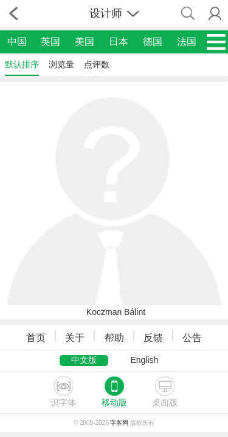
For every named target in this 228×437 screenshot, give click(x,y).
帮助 (114, 338)
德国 (152, 41)
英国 (50, 41)
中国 (17, 41)
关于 (75, 338)
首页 (36, 338)
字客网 (119, 422)
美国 (84, 41)
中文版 (84, 360)
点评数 (96, 64)
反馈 (153, 338)
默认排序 (22, 64)
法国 (186, 41)
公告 (192, 338)
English (144, 360)
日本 (118, 41)
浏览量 (61, 64)
